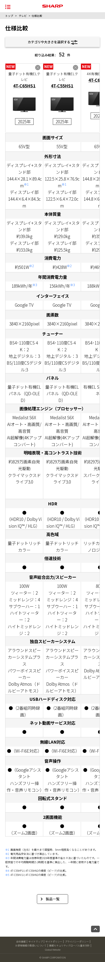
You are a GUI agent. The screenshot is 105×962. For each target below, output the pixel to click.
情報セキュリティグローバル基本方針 (69, 945)
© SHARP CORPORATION (53, 957)
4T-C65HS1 (24, 86)
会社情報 (21, 941)
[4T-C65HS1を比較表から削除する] (37, 67)
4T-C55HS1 (62, 86)
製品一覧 (50, 898)
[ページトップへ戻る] (95, 929)
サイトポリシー (53, 941)
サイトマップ (35, 941)
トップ (9, 15)
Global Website (52, 949)
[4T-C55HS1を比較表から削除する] (75, 67)
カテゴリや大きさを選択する (52, 42)
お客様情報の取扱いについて (30, 945)
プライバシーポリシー (77, 941)
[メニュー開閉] (7, 6)
